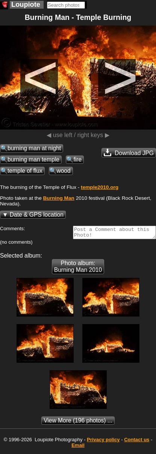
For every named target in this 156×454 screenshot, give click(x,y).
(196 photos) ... (78, 422)
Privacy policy (103, 442)
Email (78, 447)
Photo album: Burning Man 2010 (78, 268)
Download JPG (129, 152)
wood (63, 170)
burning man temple (33, 159)
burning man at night (34, 148)
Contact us (136, 442)
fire (77, 159)
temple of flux (25, 170)
